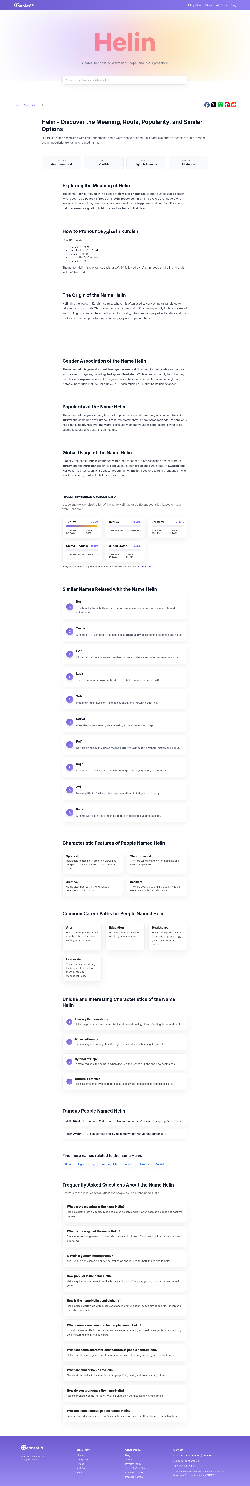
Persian (144, 1164)
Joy (93, 1164)
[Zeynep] (125, 631)
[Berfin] (125, 607)
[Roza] (125, 812)
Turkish (160, 1164)
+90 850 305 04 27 (184, 1466)
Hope (68, 1164)
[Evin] (125, 654)
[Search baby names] (125, 80)
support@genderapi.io (186, 1460)
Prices (208, 5)
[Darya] (125, 722)
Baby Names (30, 105)
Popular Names (134, 1476)
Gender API (145, 566)
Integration (194, 5)
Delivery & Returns (135, 1472)
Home (17, 105)
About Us (130, 1459)
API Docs (221, 5)
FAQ (79, 1472)
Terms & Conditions (136, 1468)
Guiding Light (110, 1164)
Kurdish (128, 1164)
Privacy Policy (133, 1463)
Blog (233, 5)
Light (81, 1164)
